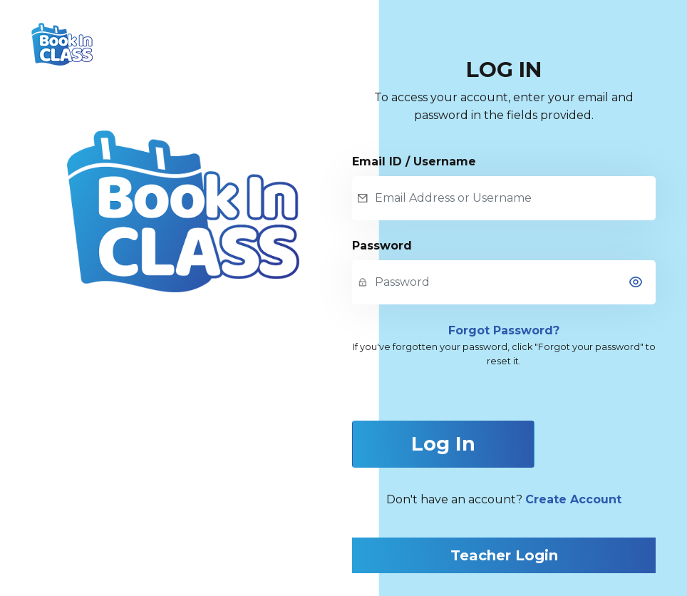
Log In (443, 444)
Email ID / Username (414, 161)
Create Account (573, 499)
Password (382, 245)
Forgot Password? (503, 330)
